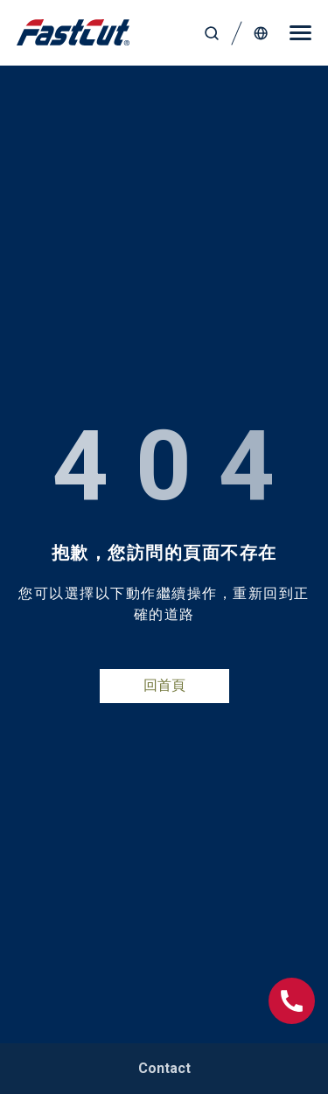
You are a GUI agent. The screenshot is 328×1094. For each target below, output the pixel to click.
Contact (164, 1068)
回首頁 (164, 685)
